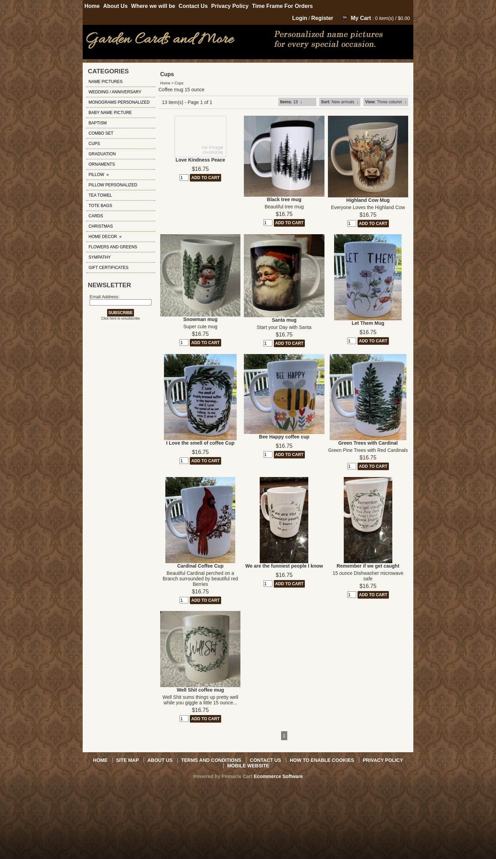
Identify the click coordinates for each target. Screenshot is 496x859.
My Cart (361, 18)
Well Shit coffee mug (200, 690)
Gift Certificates (108, 267)
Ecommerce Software (278, 776)
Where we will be (153, 6)
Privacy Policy (230, 6)
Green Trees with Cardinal (368, 443)
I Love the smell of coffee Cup (200, 443)
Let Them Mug (368, 323)
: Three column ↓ (385, 102)
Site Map (127, 760)
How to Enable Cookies (322, 760)
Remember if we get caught (368, 566)
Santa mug (284, 320)
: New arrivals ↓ (340, 102)
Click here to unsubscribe (120, 318)
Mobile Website (248, 765)
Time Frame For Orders (282, 6)
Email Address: (105, 296)
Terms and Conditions (211, 760)
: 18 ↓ (291, 102)
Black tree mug (284, 199)
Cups (179, 83)
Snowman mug (200, 319)
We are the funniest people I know (284, 566)
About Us (115, 6)
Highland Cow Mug (368, 200)
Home (92, 6)
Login (299, 18)
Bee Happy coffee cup (284, 436)
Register (322, 18)
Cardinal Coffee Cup (200, 566)
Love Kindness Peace (200, 160)
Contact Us (193, 6)
